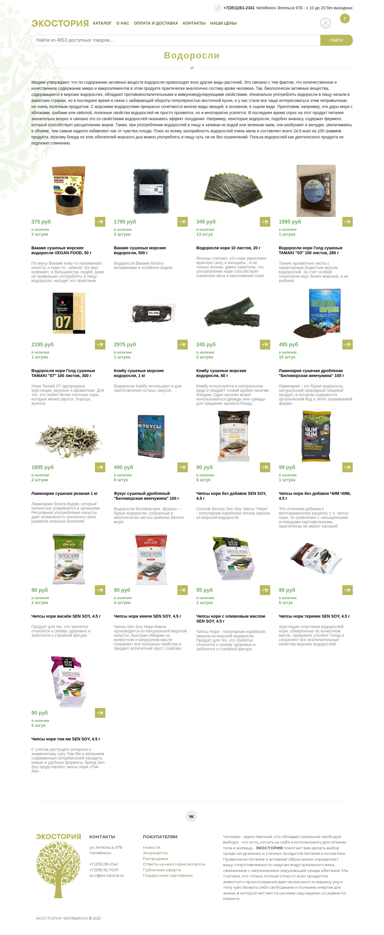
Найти (336, 40)
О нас (122, 23)
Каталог (102, 23)
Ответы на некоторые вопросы (174, 864)
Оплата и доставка (156, 23)
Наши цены (223, 23)
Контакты (194, 23)
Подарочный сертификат (168, 875)
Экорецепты (155, 852)
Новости (151, 847)
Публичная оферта (162, 870)
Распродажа (155, 858)
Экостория (49, 918)
